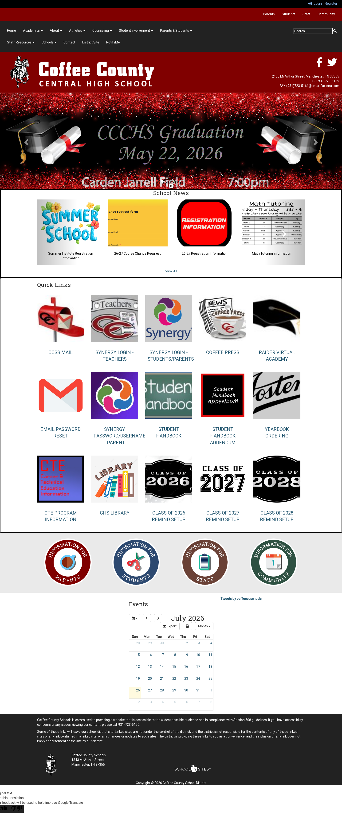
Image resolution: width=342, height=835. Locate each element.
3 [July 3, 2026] (199, 643)
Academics (33, 30)
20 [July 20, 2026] (150, 678)
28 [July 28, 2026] (162, 690)
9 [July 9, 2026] (187, 655)
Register (331, 3)
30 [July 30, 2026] (186, 690)
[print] (187, 626)
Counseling (102, 30)
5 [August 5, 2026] (175, 702)
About (56, 30)
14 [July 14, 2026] (162, 666)
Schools (49, 42)
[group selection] (134, 618)
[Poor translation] (16, 809)
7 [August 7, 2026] (199, 702)
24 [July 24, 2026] (198, 678)
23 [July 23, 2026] (186, 678)
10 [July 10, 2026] (198, 655)
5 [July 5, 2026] (139, 655)
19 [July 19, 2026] (138, 678)
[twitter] (332, 65)
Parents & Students (176, 30)
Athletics (77, 30)
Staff (307, 14)
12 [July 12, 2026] (138, 666)
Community (326, 14)
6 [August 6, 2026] (187, 702)
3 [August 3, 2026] (151, 702)
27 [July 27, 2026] (150, 690)
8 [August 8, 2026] (211, 702)
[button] (25, 141)
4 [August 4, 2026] (163, 702)
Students (288, 14)
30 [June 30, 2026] (162, 643)
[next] (158, 618)
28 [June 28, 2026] (138, 643)
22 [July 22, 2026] (174, 678)
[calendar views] (204, 626)
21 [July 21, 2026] (162, 678)
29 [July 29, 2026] (174, 690)
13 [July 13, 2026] (150, 666)
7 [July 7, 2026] (163, 655)
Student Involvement (136, 30)
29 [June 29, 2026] (150, 643)
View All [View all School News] (171, 271)
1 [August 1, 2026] (211, 690)
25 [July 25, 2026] (210, 678)
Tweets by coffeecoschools (241, 599)
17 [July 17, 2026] (198, 666)
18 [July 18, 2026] (210, 666)
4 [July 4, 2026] (211, 643)
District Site (90, 42)
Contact (69, 42)
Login (315, 3)
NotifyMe (113, 42)
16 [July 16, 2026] (186, 666)
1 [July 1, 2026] (175, 643)
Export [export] (170, 626)
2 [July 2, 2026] (187, 643)
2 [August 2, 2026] (139, 702)
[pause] (171, 186)
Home (11, 30)
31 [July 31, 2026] (198, 690)
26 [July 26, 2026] (138, 690)
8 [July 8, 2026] (175, 655)
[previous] (147, 618)
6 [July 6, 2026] (151, 655)
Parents (269, 14)
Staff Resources (21, 42)
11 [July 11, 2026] (210, 655)
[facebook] (319, 65)
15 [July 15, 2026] (174, 666)
